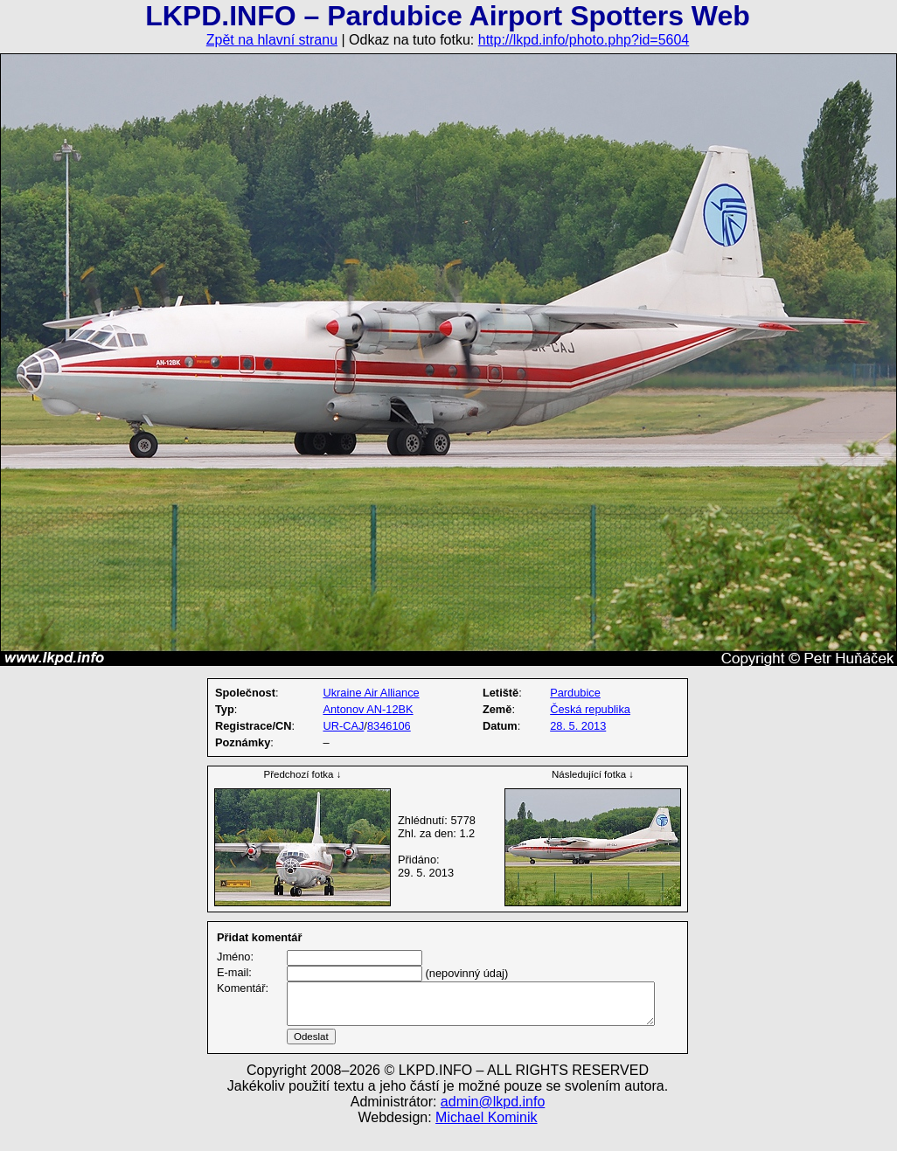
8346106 (389, 725)
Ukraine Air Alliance (371, 692)
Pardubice (575, 692)
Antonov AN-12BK (368, 709)
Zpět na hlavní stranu (271, 39)
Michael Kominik (486, 1138)
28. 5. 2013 (578, 725)
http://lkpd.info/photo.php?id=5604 (584, 39)
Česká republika (590, 709)
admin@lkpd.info (493, 1122)
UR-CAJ (343, 725)
